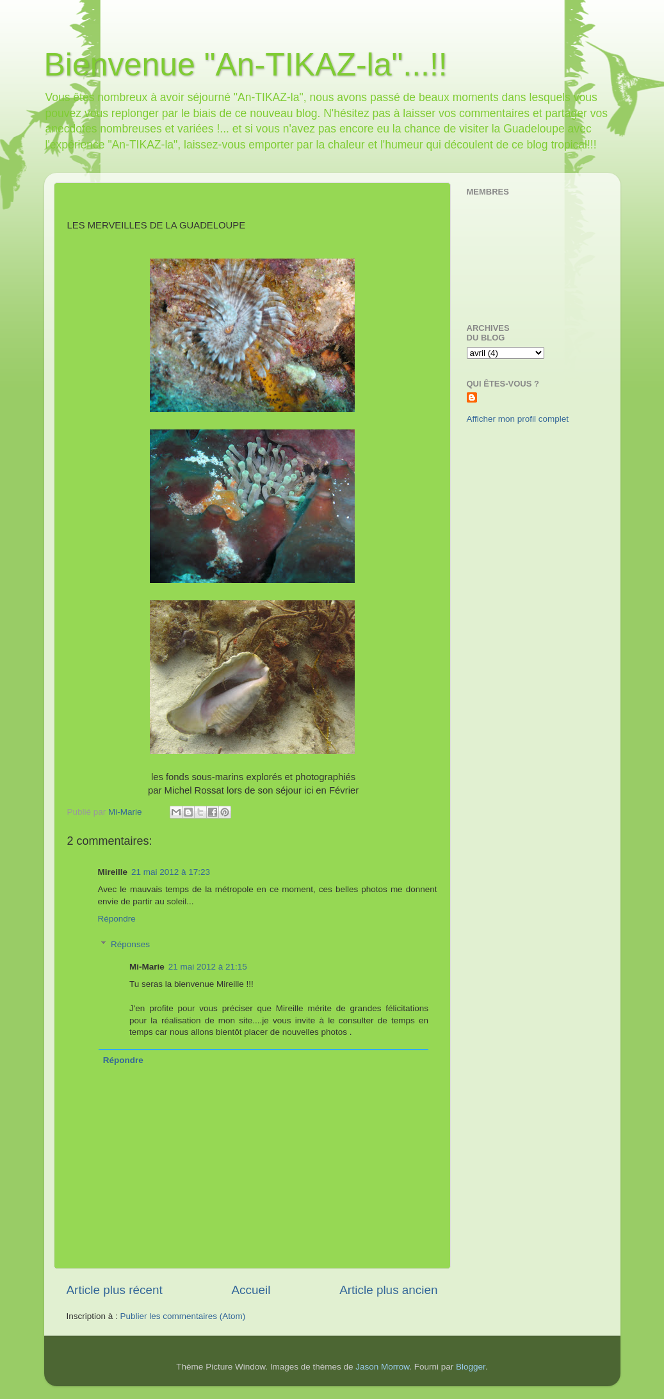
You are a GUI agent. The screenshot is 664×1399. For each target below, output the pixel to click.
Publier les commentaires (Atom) (183, 1316)
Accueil (250, 1290)
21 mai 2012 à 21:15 (207, 966)
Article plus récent (115, 1290)
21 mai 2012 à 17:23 (170, 872)
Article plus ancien (388, 1290)
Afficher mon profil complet (518, 419)
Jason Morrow (382, 1366)
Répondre (117, 918)
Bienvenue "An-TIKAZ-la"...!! (246, 65)
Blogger (470, 1366)
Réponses (130, 944)
